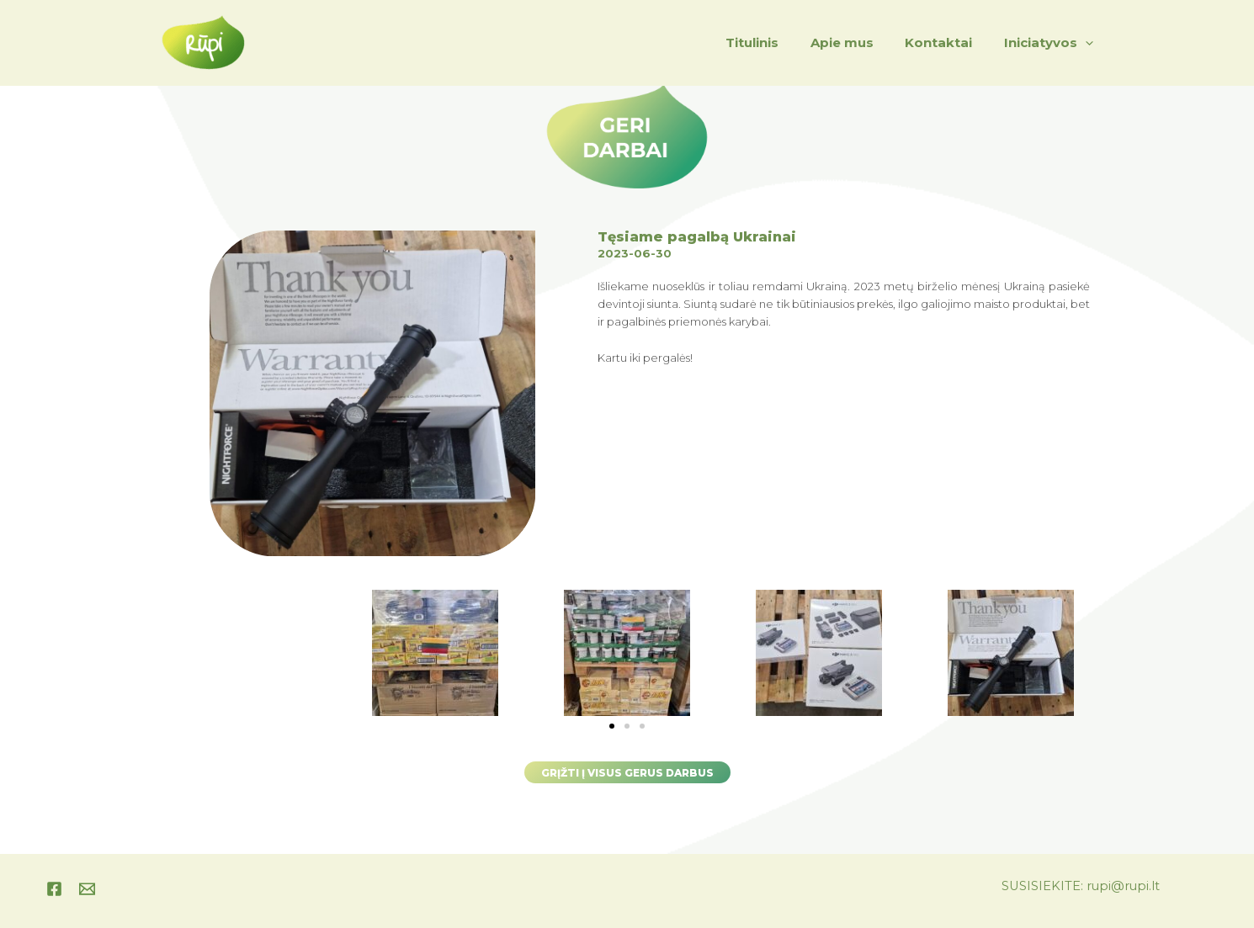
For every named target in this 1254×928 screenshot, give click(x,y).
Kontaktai (948, 42)
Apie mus (858, 42)
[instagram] (87, 889)
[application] (1089, 43)
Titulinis (774, 42)
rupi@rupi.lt (1123, 886)
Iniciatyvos (1052, 43)
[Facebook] (54, 889)
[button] (611, 724)
